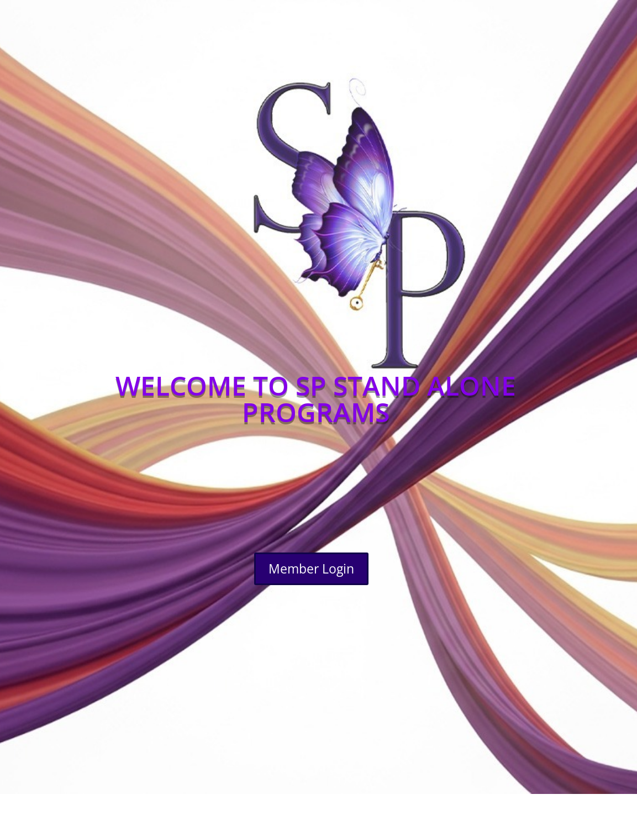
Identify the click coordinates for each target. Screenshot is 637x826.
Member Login (311, 568)
